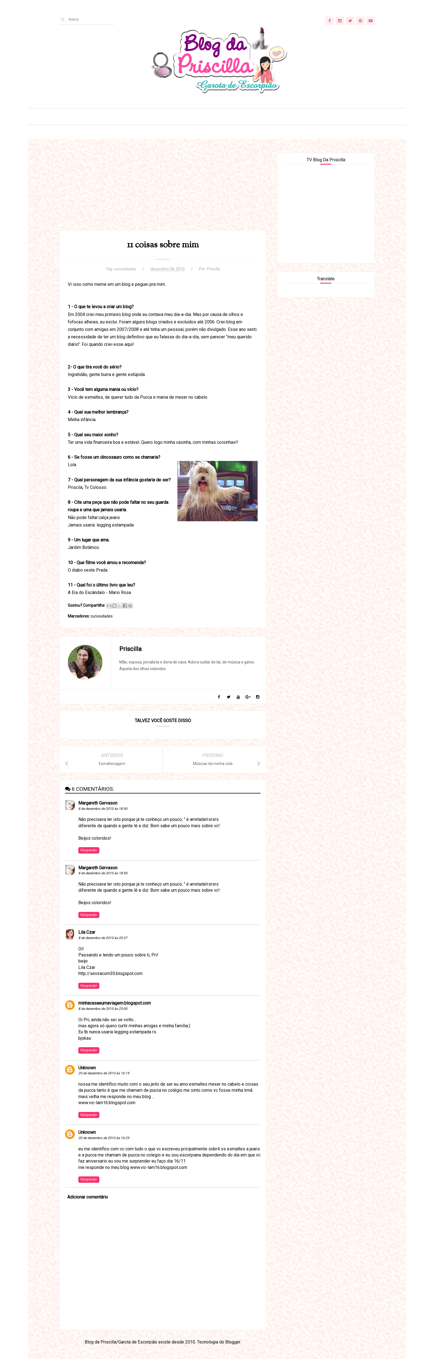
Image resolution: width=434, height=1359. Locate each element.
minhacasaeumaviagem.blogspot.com (114, 1003)
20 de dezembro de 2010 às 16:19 (103, 1073)
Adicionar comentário (87, 1197)
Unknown (87, 1067)
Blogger (232, 1342)
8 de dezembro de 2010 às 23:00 (102, 1009)
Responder (89, 850)
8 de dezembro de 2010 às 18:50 (102, 809)
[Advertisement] (162, 191)
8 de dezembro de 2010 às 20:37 (102, 938)
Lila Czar (86, 932)
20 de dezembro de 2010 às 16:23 (103, 1138)
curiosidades (125, 269)
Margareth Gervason (97, 803)
